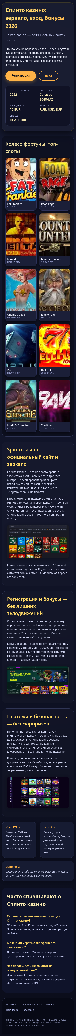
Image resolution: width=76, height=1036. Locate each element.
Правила (11, 1004)
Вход (48, 76)
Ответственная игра (31, 1004)
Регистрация (21, 75)
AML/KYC (50, 1004)
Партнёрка (12, 1009)
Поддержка (28, 1009)
